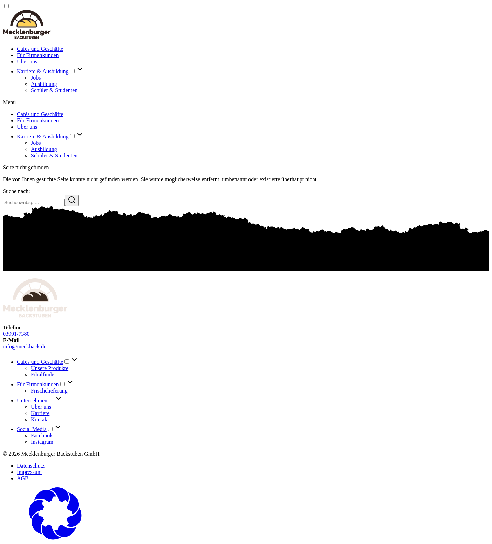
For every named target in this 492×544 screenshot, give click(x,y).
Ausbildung (44, 84)
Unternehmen (32, 400)
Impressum (29, 472)
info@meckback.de (24, 346)
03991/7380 (16, 334)
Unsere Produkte (49, 368)
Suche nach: (16, 191)
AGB (23, 478)
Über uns (27, 61)
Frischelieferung (49, 391)
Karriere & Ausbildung (43, 71)
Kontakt (40, 419)
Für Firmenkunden (38, 55)
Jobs (36, 78)
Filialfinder (43, 375)
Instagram (42, 442)
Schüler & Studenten (54, 90)
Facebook (42, 435)
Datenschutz (31, 466)
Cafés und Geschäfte (40, 49)
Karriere (40, 413)
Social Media (32, 429)
